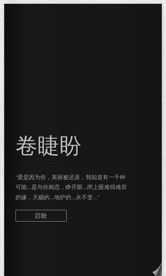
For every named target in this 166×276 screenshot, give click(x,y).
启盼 (40, 215)
